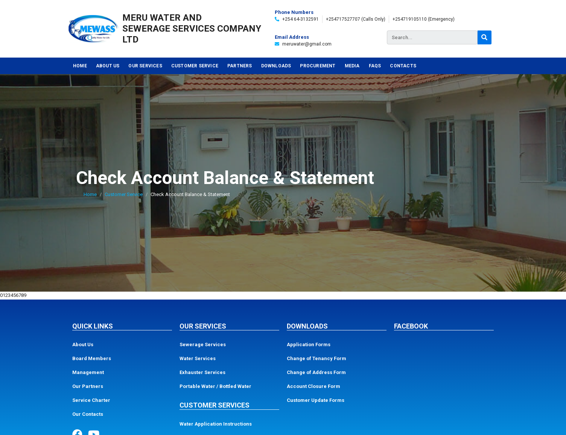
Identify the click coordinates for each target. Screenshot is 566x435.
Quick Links (92, 326)
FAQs (375, 65)
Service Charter (91, 400)
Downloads (276, 65)
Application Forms (308, 344)
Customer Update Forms (315, 400)
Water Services (198, 358)
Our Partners (87, 386)
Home (80, 65)
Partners (239, 65)
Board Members (91, 358)
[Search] (484, 37)
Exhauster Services (202, 372)
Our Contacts (87, 414)
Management (88, 372)
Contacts (403, 65)
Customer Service (194, 65)
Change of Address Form (316, 372)
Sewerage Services (203, 344)
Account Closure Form (313, 386)
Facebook (411, 326)
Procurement (317, 65)
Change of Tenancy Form (316, 358)
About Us (108, 65)
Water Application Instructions (216, 424)
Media (352, 65)
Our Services (145, 65)
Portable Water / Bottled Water (215, 386)
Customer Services (215, 405)
